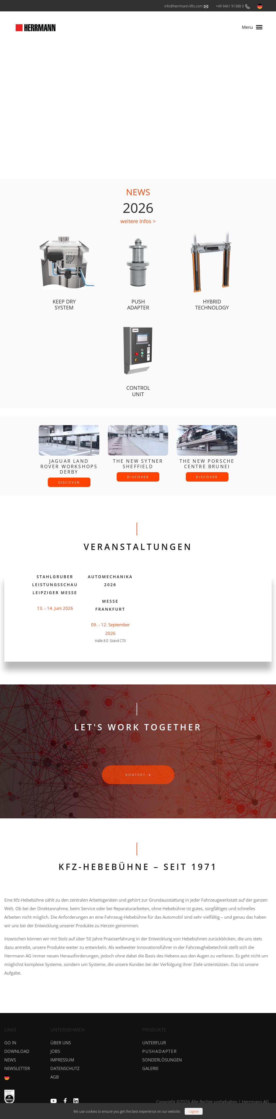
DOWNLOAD (16, 1051)
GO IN (10, 1042)
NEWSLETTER (17, 1068)
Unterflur (154, 1042)
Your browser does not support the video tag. (138, 103)
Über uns (60, 1042)
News (10, 1060)
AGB (54, 1077)
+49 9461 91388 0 (233, 6)
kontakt (138, 775)
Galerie (150, 1068)
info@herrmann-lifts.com (186, 6)
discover (69, 482)
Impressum (62, 1060)
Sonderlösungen (162, 1060)
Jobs (55, 1051)
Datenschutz (65, 1068)
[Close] (194, 1111)
